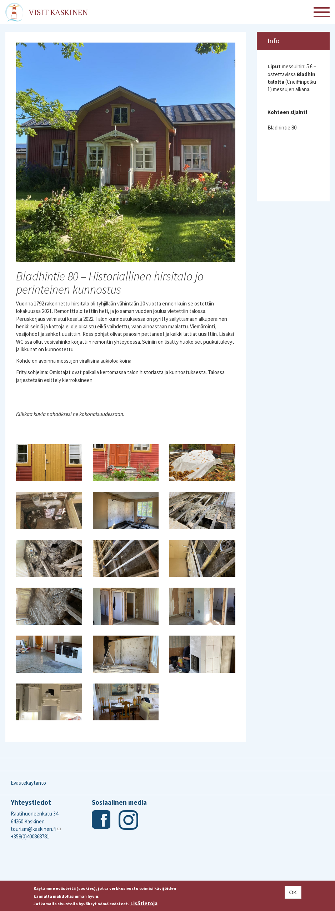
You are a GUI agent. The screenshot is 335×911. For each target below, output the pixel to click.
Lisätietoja (144, 903)
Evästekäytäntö (28, 782)
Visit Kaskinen (58, 12)
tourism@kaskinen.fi (36, 829)
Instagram (128, 820)
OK (293, 892)
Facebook (101, 820)
